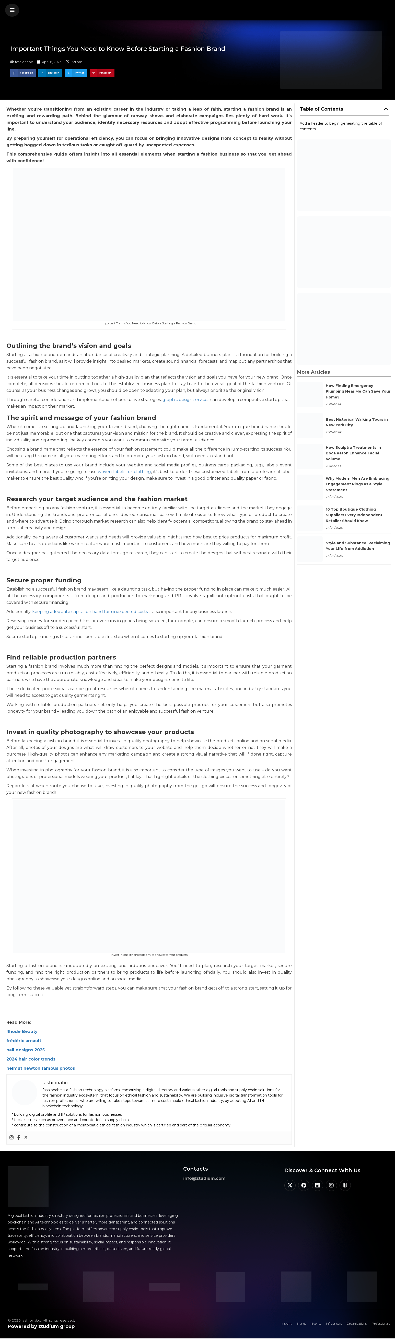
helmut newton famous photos (40, 1068)
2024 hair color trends (30, 1059)
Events (293, 1325)
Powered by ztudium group (41, 1326)
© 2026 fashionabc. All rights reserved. (41, 1320)
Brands (274, 1325)
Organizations (345, 1325)
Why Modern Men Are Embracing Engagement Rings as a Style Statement (357, 484)
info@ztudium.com (204, 1178)
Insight (254, 1325)
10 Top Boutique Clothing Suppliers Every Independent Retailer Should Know (354, 515)
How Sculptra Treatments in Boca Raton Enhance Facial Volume (353, 453)
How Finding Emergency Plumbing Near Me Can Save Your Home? (358, 391)
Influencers (316, 1325)
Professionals (377, 1325)
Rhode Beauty (22, 1031)
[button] (12, 10)
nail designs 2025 (25, 1049)
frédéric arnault (23, 1040)
